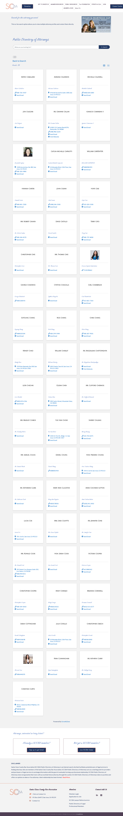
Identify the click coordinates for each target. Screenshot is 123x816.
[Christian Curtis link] (28, 689)
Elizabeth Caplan (19, 163)
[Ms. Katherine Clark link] (28, 488)
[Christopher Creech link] (95, 624)
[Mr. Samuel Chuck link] (28, 455)
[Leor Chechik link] (28, 385)
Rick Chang (51, 329)
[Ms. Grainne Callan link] (61, 112)
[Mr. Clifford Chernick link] (95, 385)
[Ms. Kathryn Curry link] (94, 659)
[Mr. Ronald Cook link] (28, 554)
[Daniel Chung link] (61, 455)
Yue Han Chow (52, 431)
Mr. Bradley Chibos (20, 431)
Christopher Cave (19, 266)
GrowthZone (66, 721)
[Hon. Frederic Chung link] (95, 455)
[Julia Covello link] (61, 624)
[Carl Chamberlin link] (95, 285)
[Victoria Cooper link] (95, 554)
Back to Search (19, 61)
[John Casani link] (61, 189)
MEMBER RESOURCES (57, 4)
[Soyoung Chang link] (28, 318)
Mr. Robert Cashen (20, 233)
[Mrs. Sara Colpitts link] (61, 521)
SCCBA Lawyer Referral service (79, 800)
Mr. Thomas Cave (53, 266)
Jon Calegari (18, 123)
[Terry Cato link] (95, 222)
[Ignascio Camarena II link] (95, 112)
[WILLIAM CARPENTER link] (95, 151)
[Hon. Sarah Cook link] (61, 554)
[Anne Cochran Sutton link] (95, 488)
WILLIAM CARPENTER (88, 163)
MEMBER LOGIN (68, 8)
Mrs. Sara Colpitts (53, 532)
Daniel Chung (52, 466)
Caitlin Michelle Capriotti (55, 163)
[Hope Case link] (95, 189)
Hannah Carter (19, 200)
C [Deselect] (15, 57)
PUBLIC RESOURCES (71, 4)
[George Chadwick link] (28, 285)
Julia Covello (52, 635)
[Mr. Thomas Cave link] (61, 255)
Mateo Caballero (19, 88)
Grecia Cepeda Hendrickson (89, 266)
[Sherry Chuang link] (95, 420)
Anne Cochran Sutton (87, 499)
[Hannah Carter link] (28, 189)
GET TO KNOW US (43, 4)
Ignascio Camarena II (88, 123)
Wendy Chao (18, 362)
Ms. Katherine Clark (20, 499)
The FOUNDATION (84, 4)
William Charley (52, 362)
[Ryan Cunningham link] (61, 659)
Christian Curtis (19, 700)
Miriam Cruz (18, 670)
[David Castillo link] (61, 222)
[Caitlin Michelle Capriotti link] (61, 151)
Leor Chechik (18, 397)
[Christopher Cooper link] (28, 591)
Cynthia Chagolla (53, 296)
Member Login (74, 794)
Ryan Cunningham (53, 670)
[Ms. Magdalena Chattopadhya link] (95, 351)
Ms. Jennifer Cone (86, 532)
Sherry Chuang (86, 431)
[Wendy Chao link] (28, 351)
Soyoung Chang (19, 329)
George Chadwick (20, 296)
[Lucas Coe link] (28, 521)
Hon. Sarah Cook (53, 565)
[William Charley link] (61, 351)
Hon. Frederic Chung (87, 466)
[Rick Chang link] (61, 318)
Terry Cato (85, 233)
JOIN (104, 4)
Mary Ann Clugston (53, 499)
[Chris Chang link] (95, 318)
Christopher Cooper (20, 602)
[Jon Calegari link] (28, 112)
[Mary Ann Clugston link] (61, 488)
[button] (104, 65)
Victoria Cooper (86, 565)
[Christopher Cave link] (28, 255)
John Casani (51, 200)
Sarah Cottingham (20, 635)
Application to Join (75, 796)
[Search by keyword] (56, 47)
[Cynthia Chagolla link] (61, 285)
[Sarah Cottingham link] (28, 624)
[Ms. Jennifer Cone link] (95, 521)
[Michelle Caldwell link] (95, 77)
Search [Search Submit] (104, 47)
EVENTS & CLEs (96, 4)
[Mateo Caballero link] (28, 77)
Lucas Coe (17, 532)
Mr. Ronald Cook (19, 565)
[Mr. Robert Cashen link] (28, 222)
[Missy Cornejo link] (61, 591)
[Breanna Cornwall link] (95, 591)
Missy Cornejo (52, 602)
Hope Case (84, 200)
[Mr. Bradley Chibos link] (28, 420)
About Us (77, 8)
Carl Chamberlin (86, 296)
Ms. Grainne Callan (53, 123)
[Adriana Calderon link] (61, 77)
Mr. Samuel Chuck (20, 466)
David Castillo (52, 233)
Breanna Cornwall (87, 602)
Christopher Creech (87, 635)
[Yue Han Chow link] (61, 420)
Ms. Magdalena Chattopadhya (90, 362)
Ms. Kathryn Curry (87, 670)
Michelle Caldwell (87, 88)
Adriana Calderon (53, 88)
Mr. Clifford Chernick (88, 397)
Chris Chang (85, 329)
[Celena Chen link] (61, 385)
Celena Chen (51, 397)
